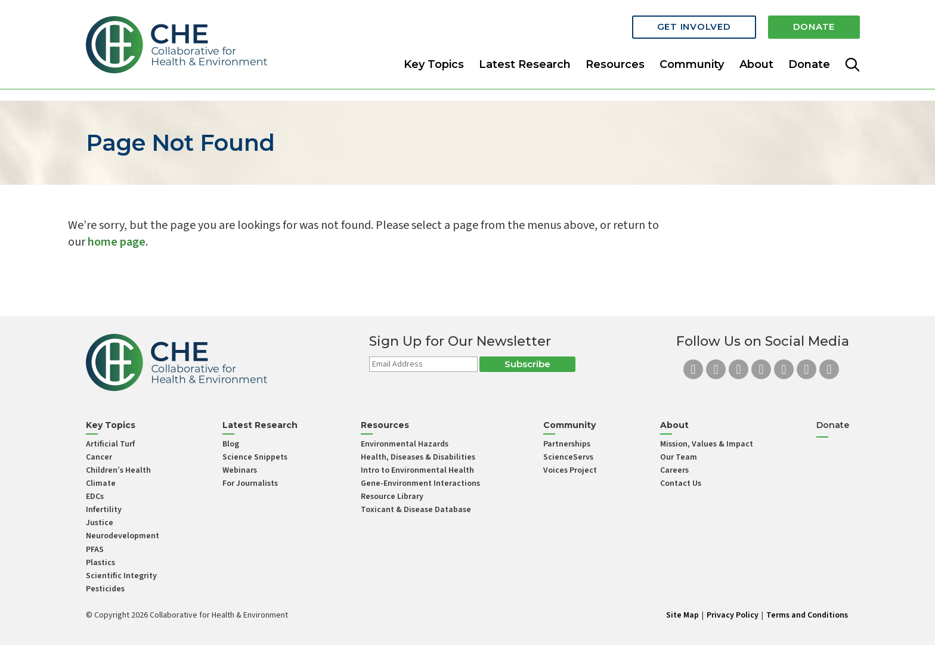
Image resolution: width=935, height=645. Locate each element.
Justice (99, 523)
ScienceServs (568, 457)
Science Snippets (254, 457)
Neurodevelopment (122, 536)
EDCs (95, 497)
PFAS (95, 550)
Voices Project (570, 470)
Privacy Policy (732, 615)
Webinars (239, 470)
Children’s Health (118, 470)
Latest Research (525, 62)
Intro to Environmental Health (417, 470)
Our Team (678, 457)
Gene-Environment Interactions (420, 483)
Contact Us (680, 483)
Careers (674, 470)
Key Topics (434, 62)
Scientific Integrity (121, 576)
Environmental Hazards (404, 444)
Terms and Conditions (807, 615)
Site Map (682, 615)
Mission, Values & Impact (706, 444)
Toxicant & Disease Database (416, 510)
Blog (230, 444)
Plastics (100, 563)
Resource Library (392, 497)
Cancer (99, 457)
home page (116, 242)
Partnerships (566, 444)
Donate (814, 25)
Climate (101, 483)
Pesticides (105, 589)
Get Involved (694, 25)
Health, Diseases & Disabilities (418, 457)
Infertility (104, 510)
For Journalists (250, 483)
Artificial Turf (110, 444)
